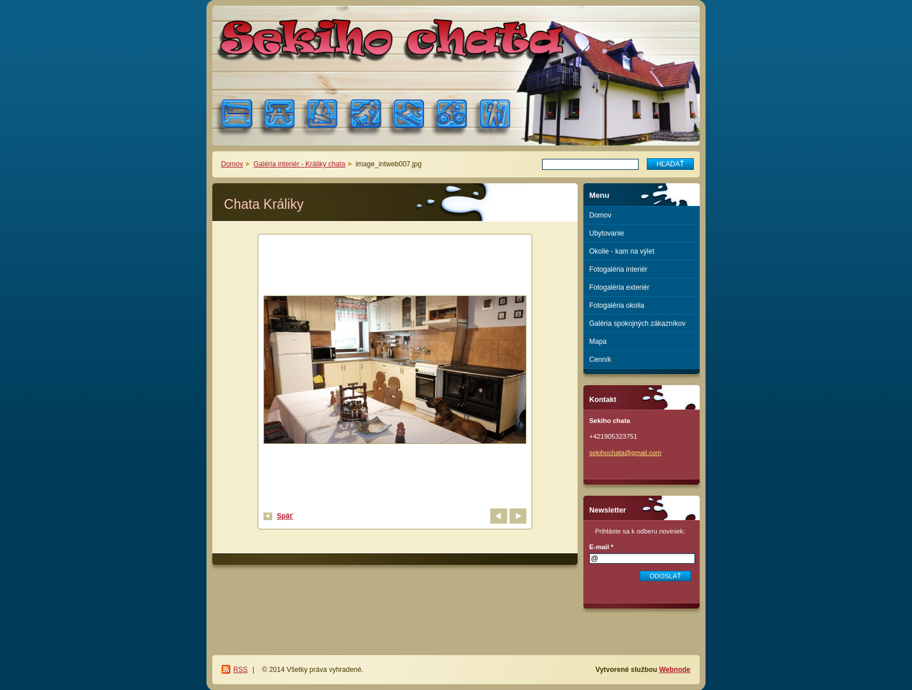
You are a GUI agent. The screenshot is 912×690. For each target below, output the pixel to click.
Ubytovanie (606, 233)
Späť (285, 516)
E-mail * (601, 546)
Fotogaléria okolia (616, 305)
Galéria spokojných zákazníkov (637, 323)
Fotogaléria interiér (618, 269)
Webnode (674, 670)
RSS (240, 670)
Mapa (598, 341)
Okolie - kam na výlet (621, 251)
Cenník (600, 359)
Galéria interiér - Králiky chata (299, 164)
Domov (232, 164)
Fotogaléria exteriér (619, 287)
